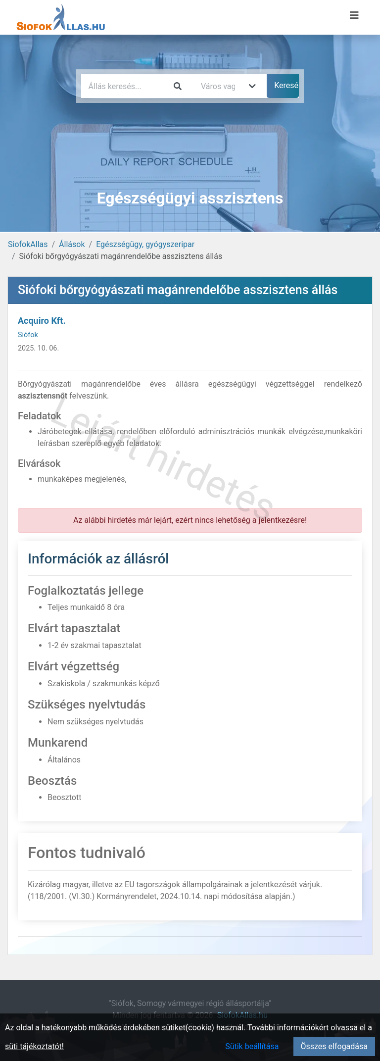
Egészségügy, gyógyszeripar (145, 244)
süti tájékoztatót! (34, 1046)
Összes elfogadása (334, 1046)
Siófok (28, 335)
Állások (72, 244)
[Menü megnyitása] (354, 15)
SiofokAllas (28, 244)
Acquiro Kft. (42, 320)
